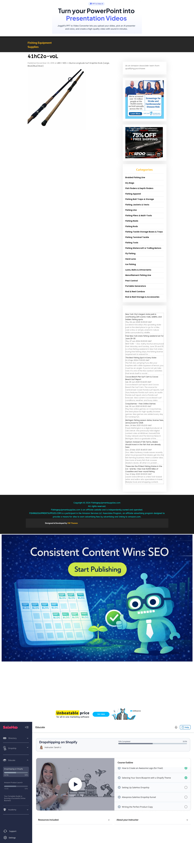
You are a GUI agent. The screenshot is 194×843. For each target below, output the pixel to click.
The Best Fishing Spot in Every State (140, 357)
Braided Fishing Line (135, 177)
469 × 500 (61, 63)
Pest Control (131, 280)
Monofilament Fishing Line (138, 275)
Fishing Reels (131, 221)
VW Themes (72, 523)
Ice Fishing (130, 264)
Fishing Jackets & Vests (137, 204)
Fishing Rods (131, 226)
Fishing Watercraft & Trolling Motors (143, 248)
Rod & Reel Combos (135, 291)
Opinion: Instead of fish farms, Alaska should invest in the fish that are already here (143, 444)
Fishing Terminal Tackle (137, 237)
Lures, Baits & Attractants (138, 270)
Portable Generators (135, 286)
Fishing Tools (131, 242)
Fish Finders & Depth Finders (139, 188)
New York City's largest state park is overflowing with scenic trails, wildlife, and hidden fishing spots (143, 317)
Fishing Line (131, 210)
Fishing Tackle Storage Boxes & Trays (144, 231)
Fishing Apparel (133, 193)
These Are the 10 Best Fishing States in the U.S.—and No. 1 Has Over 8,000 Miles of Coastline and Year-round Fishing (143, 469)
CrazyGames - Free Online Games (140, 403)
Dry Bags (129, 183)
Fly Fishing (130, 253)
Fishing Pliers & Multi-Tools (138, 215)
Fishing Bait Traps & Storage (139, 199)
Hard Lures (130, 259)
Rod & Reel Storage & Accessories (142, 297)
